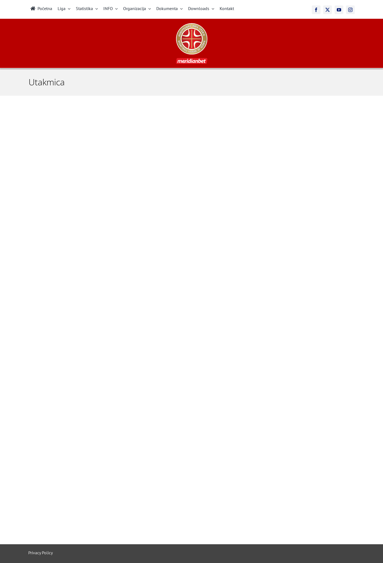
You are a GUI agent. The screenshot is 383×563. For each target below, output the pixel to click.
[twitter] (327, 9)
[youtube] (339, 9)
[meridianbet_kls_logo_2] (191, 25)
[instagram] (350, 9)
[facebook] (316, 9)
